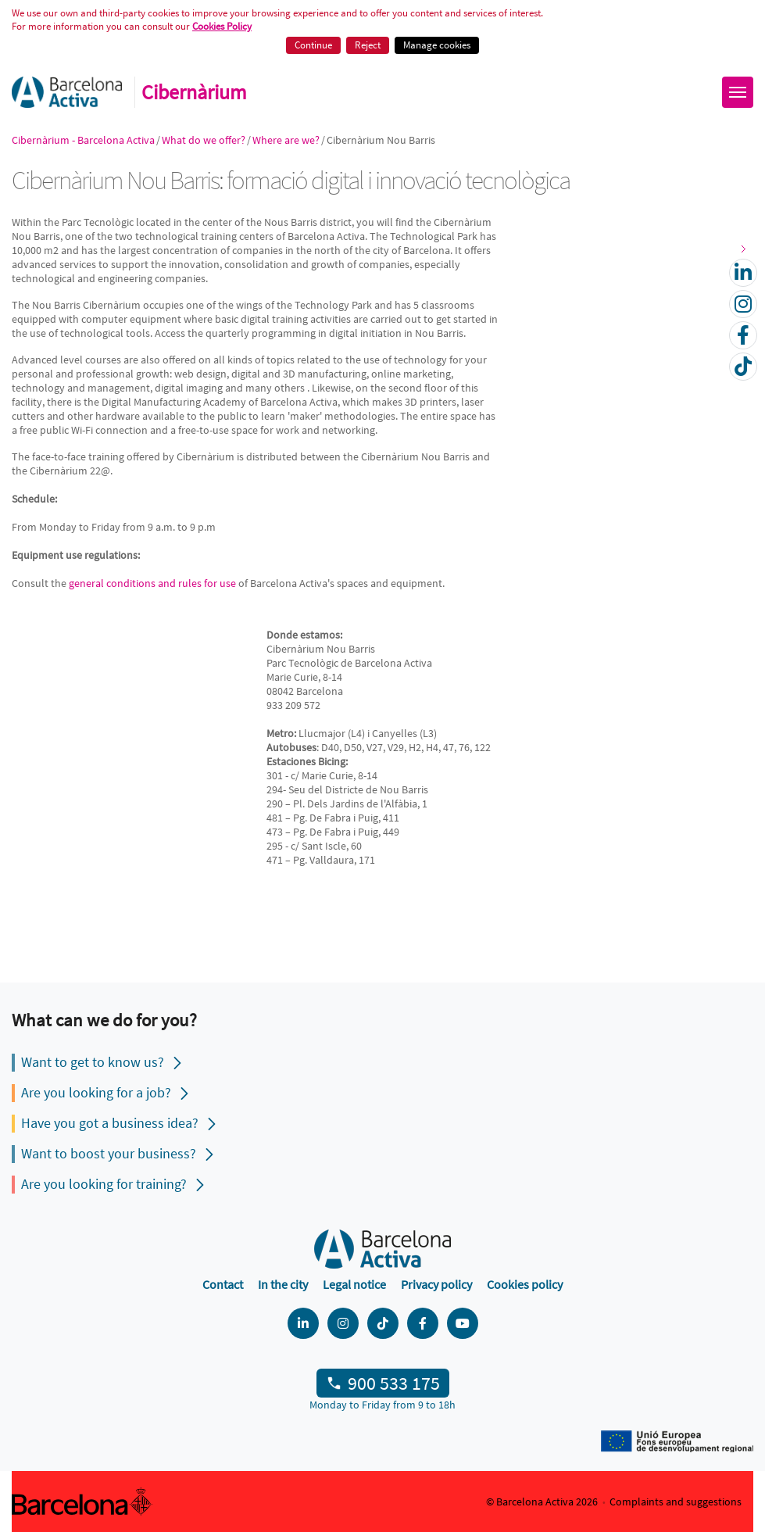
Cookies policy (525, 1284)
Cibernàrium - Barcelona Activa (83, 140)
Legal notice (354, 1284)
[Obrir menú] (737, 92)
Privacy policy (436, 1284)
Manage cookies (436, 45)
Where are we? (286, 140)
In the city (283, 1284)
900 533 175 (394, 1383)
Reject (368, 45)
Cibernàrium (194, 92)
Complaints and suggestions (675, 1501)
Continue (313, 45)
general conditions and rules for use (152, 583)
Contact (222, 1284)
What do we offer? (203, 140)
